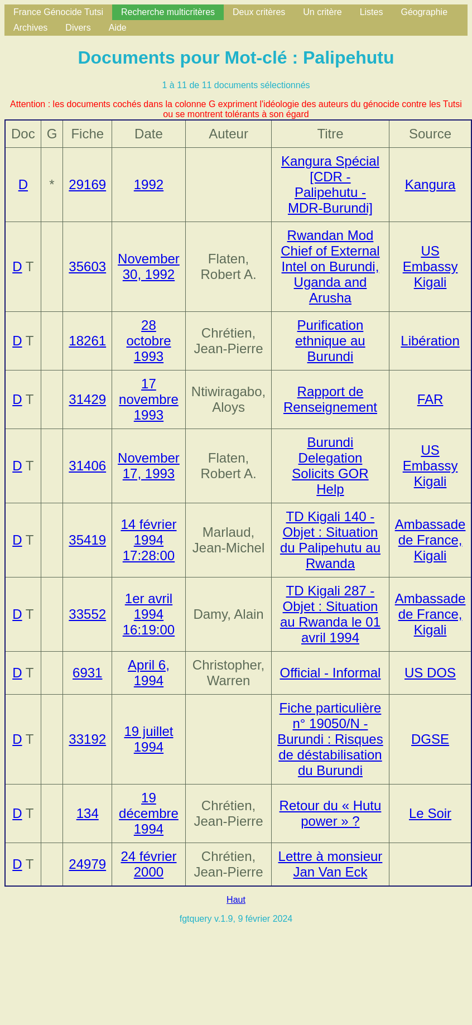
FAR (430, 399)
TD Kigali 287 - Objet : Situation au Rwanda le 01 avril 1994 (330, 614)
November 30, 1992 (149, 266)
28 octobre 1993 (148, 340)
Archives (30, 27)
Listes (371, 12)
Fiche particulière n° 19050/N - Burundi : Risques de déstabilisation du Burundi (330, 739)
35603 (87, 266)
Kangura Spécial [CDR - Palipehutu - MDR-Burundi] (330, 184)
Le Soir (430, 813)
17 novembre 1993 (149, 399)
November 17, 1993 (149, 465)
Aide (118, 27)
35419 (87, 539)
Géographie (424, 12)
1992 (148, 184)
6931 (87, 672)
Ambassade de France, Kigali (430, 540)
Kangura (430, 184)
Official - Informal (330, 672)
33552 (87, 614)
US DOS (430, 672)
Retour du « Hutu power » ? (331, 813)
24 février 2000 (148, 864)
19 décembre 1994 (149, 813)
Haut (236, 899)
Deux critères (259, 12)
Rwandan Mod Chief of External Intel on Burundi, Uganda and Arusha (330, 266)
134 (87, 813)
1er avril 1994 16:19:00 (149, 614)
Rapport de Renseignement (330, 399)
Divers (77, 27)
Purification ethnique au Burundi (330, 340)
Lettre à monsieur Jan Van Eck (330, 864)
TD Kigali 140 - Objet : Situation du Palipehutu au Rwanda (330, 540)
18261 (87, 340)
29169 (87, 184)
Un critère (322, 12)
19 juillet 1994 (148, 739)
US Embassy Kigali (430, 266)
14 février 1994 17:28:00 (148, 540)
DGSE (430, 739)
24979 (87, 864)
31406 (87, 465)
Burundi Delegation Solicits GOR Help (330, 466)
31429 (87, 399)
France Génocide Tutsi (58, 12)
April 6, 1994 (149, 672)
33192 (87, 739)
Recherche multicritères (168, 12)
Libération (430, 340)
